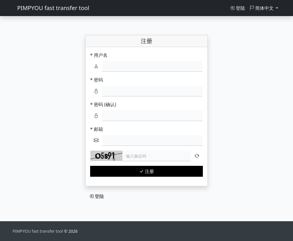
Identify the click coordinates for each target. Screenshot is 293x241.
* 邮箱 (96, 129)
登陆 (237, 8)
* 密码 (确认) (103, 104)
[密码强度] (152, 90)
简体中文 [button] (262, 8)
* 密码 (96, 80)
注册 (146, 171)
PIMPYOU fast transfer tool (53, 8)
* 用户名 (99, 55)
